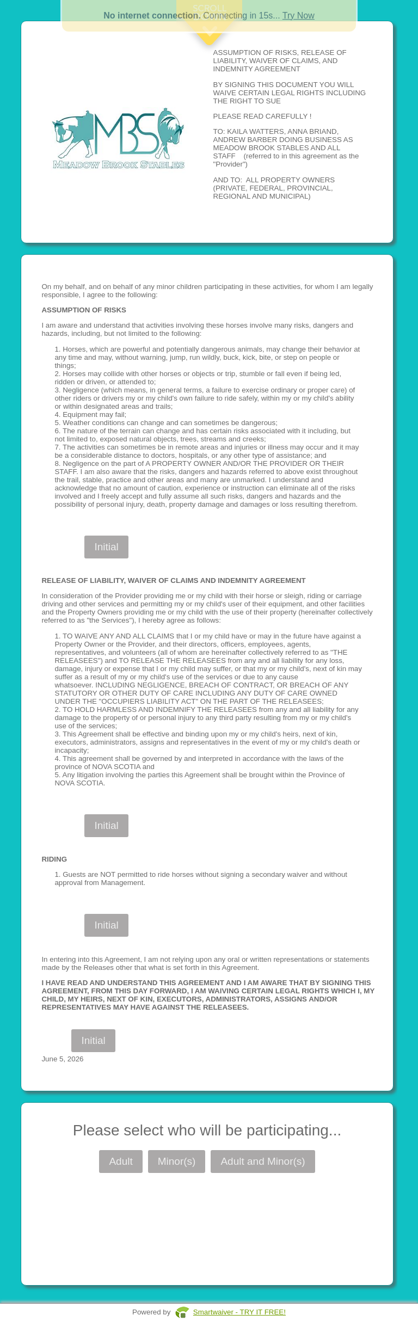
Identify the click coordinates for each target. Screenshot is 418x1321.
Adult (120, 1161)
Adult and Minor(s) (262, 1161)
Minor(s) (177, 1161)
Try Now (298, 15)
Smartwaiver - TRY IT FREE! (239, 1312)
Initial (106, 546)
